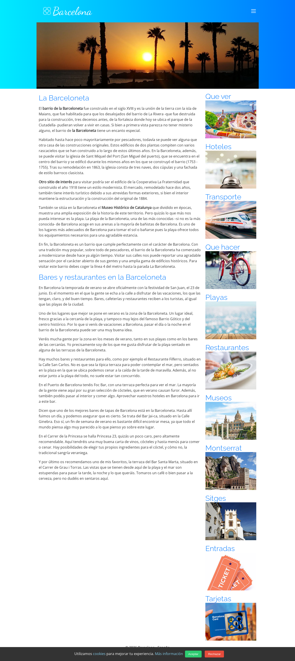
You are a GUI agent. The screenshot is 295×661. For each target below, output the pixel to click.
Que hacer (222, 247)
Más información (169, 653)
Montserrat (223, 448)
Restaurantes (227, 347)
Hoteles (218, 146)
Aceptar (193, 654)
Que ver (218, 96)
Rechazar (214, 654)
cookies (99, 653)
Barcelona (67, 11)
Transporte (223, 197)
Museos (218, 397)
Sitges (215, 498)
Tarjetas (218, 598)
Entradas (220, 548)
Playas (216, 297)
